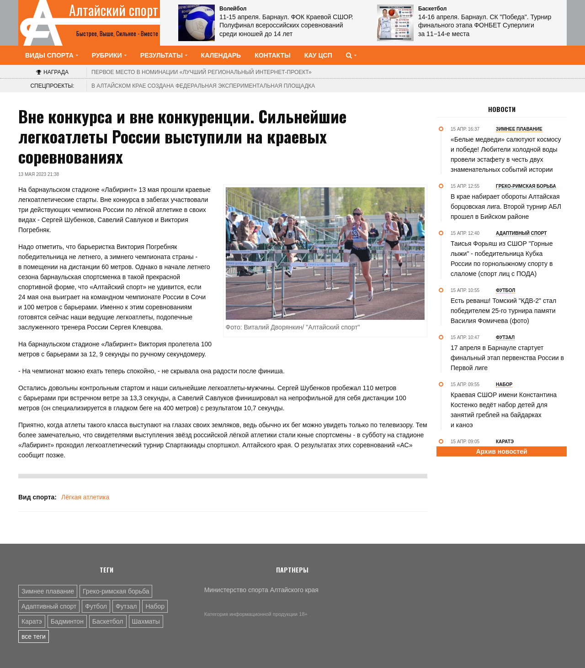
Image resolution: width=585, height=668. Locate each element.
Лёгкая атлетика (85, 497)
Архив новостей (501, 451)
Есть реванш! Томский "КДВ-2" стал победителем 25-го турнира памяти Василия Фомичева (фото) (503, 310)
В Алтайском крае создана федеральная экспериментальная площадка (203, 86)
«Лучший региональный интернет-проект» (201, 72)
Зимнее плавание (47, 591)
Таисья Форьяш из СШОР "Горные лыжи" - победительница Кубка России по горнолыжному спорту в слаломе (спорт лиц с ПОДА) (502, 258)
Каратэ (31, 621)
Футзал (126, 606)
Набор (155, 606)
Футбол (96, 606)
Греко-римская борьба (116, 591)
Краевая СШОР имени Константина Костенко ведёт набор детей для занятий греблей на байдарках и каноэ (504, 410)
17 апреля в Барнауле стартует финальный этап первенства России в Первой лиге (507, 357)
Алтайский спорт (113, 10)
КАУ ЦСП (318, 55)
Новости (502, 109)
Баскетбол (107, 621)
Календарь (221, 55)
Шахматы (146, 621)
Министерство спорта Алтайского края (261, 590)
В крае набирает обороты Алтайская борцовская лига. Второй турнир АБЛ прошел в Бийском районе (506, 206)
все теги (33, 636)
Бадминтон (67, 621)
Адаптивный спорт (48, 606)
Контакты (272, 55)
